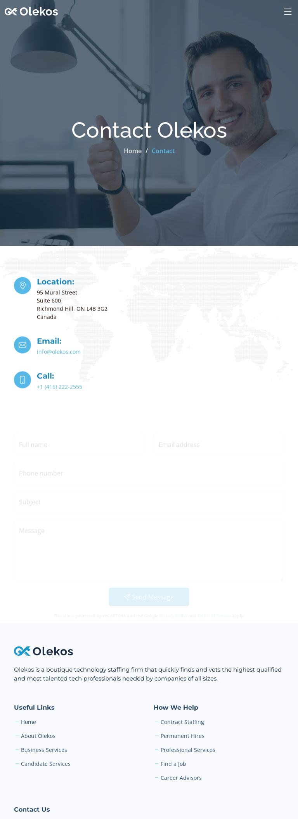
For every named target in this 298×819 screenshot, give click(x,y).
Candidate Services (46, 764)
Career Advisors (181, 778)
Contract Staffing (182, 722)
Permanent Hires (182, 736)
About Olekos (38, 736)
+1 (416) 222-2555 (59, 387)
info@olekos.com (59, 352)
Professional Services (188, 750)
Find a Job (173, 764)
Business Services (44, 750)
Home (133, 151)
